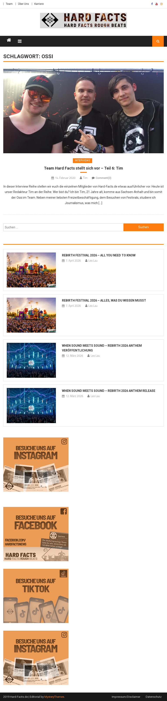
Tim (85, 178)
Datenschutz (154, 696)
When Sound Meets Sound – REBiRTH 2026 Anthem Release (108, 391)
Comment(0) (103, 178)
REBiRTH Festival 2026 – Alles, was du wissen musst (104, 300)
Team (9, 3)
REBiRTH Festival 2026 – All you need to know (98, 255)
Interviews (82, 160)
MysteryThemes (54, 696)
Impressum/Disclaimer (126, 696)
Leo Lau (93, 260)
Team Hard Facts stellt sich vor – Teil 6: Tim (83, 168)
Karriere (39, 3)
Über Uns (23, 3)
